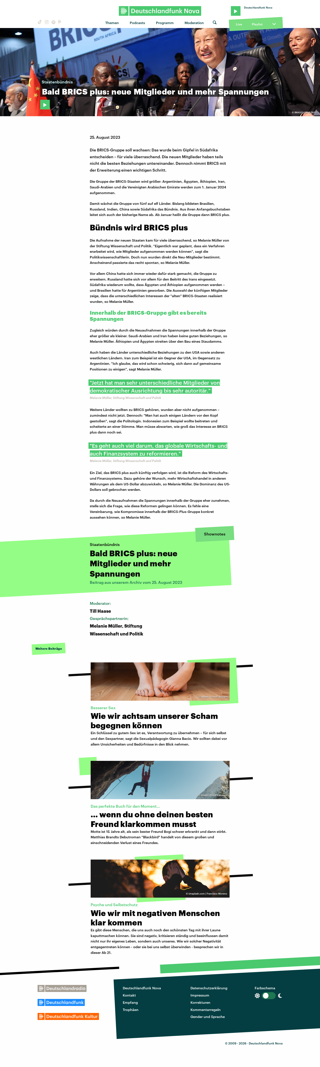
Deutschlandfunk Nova (142, 988)
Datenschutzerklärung (208, 988)
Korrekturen (200, 1002)
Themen (112, 23)
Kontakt (129, 995)
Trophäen (130, 1009)
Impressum (199, 995)
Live (239, 24)
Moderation (194, 23)
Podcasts (137, 23)
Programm (165, 23)
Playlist (257, 24)
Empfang (130, 1002)
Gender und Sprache (207, 1016)
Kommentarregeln (205, 1009)
